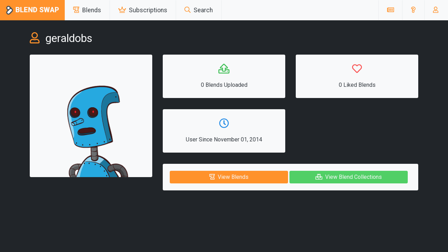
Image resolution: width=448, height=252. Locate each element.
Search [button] (198, 10)
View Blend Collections (348, 177)
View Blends (228, 177)
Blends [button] (87, 10)
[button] (413, 10)
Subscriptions (142, 10)
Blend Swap (32, 10)
